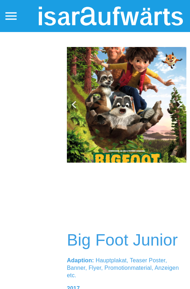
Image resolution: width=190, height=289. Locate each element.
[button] (74, 105)
